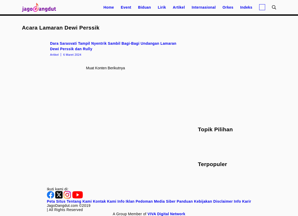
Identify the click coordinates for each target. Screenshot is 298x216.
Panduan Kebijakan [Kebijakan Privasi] (194, 201)
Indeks (246, 7)
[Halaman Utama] (40, 7)
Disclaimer (223, 201)
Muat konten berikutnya (105, 68)
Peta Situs (56, 201)
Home (109, 7)
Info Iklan (126, 201)
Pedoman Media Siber (155, 201)
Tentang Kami (79, 201)
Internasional (204, 7)
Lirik (162, 7)
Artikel (179, 7)
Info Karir (242, 201)
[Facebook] (51, 197)
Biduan (144, 7)
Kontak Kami (104, 201)
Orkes (228, 7)
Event (126, 7)
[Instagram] (68, 197)
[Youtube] (77, 197)
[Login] (262, 7)
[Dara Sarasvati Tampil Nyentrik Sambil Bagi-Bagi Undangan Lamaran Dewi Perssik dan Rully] (105, 48)
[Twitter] (59, 197)
